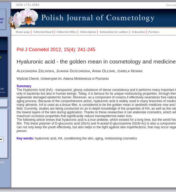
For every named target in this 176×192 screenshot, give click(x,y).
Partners (153, 31)
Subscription (88, 31)
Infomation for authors (114, 31)
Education (138, 31)
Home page (23, 31)
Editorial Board (43, 31)
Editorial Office (66, 31)
